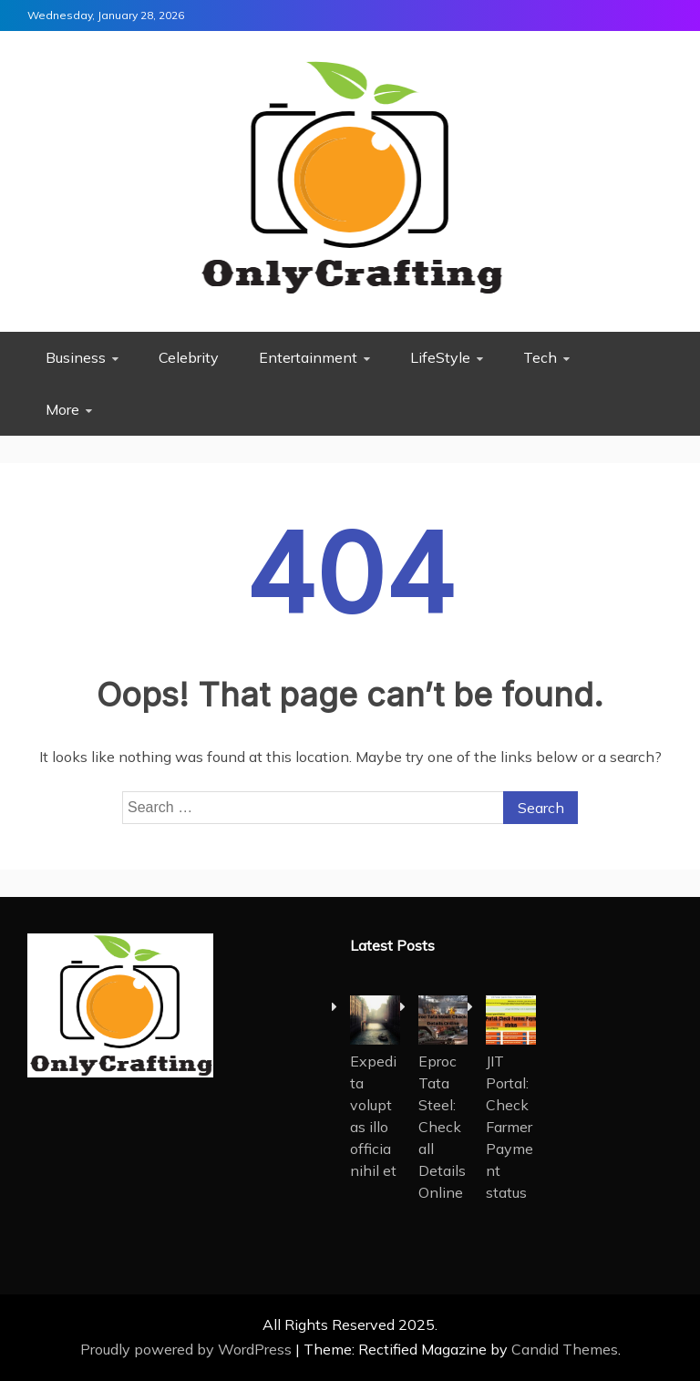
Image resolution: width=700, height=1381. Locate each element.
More (62, 409)
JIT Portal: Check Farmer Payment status (509, 1126)
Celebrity (189, 357)
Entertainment (308, 357)
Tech (540, 357)
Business (76, 357)
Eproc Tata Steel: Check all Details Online (442, 1126)
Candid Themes (564, 1349)
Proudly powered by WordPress (187, 1349)
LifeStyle (440, 357)
